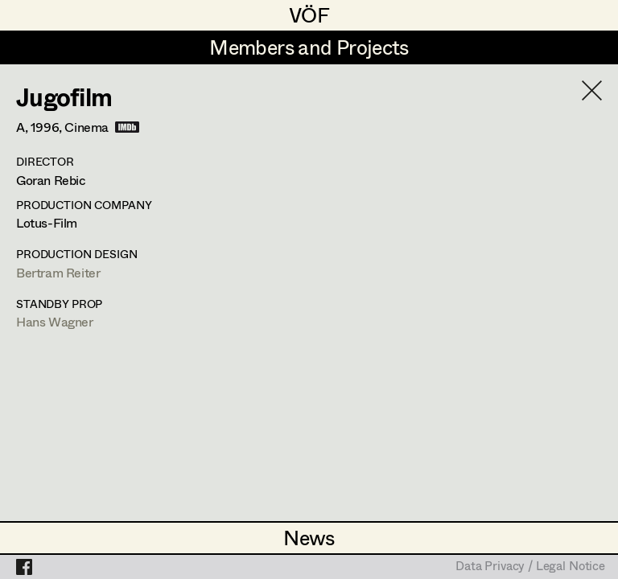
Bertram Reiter (58, 272)
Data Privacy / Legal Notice (530, 567)
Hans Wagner (54, 321)
